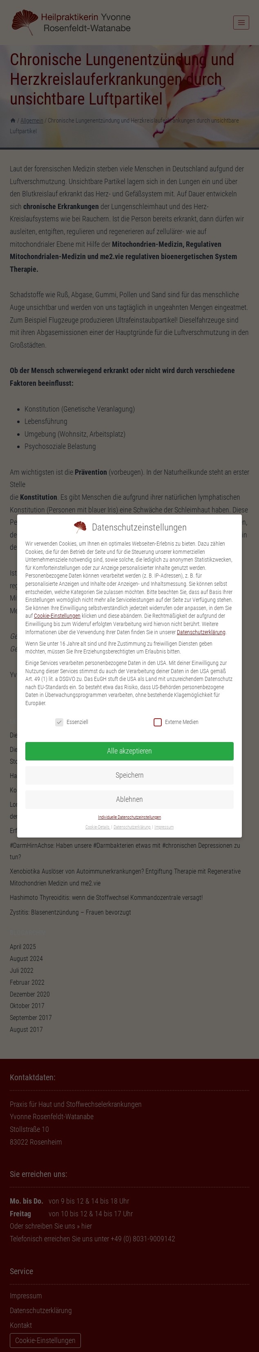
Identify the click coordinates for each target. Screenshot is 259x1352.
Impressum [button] (164, 814)
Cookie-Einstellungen (57, 603)
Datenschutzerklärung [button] (132, 814)
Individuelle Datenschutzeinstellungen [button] (129, 804)
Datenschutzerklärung (201, 619)
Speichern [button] (130, 762)
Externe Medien (176, 709)
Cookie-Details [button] (97, 814)
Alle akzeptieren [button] (129, 738)
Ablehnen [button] (129, 787)
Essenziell (71, 709)
